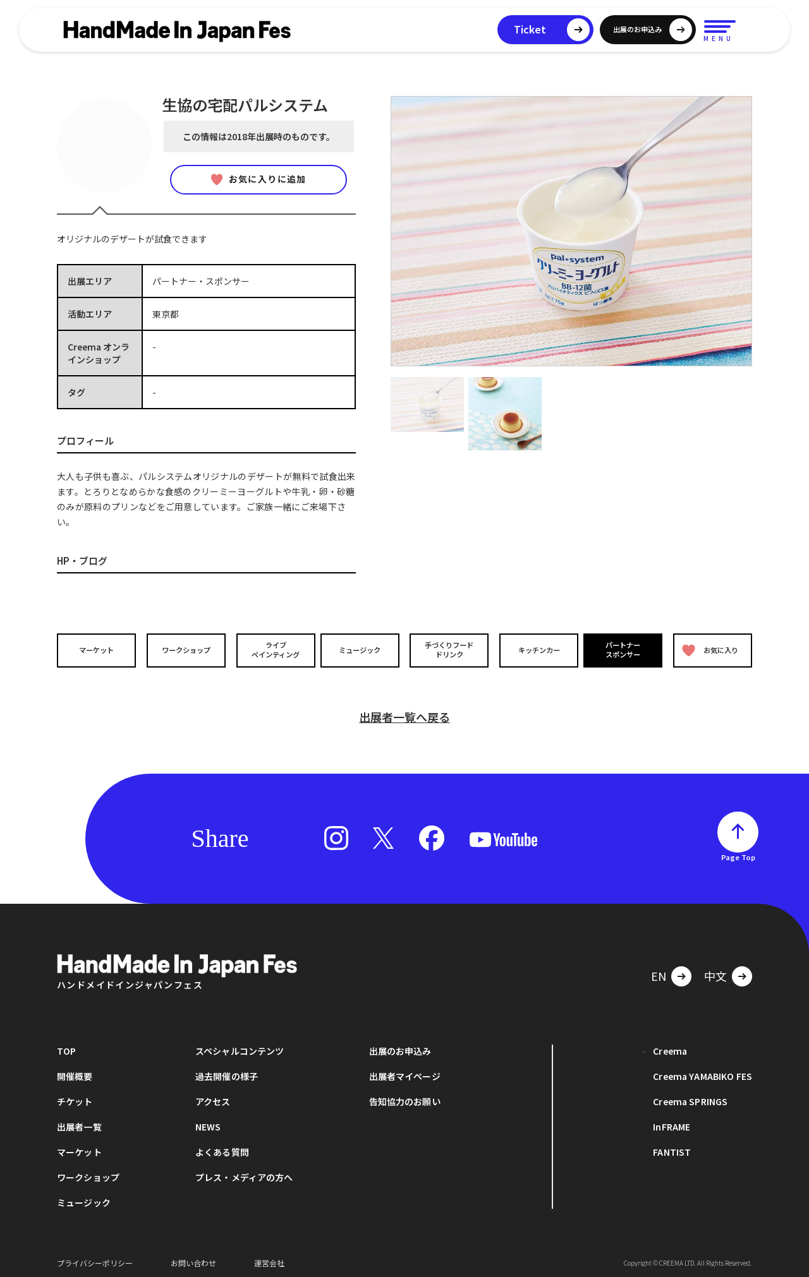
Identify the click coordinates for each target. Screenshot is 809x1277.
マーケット (97, 649)
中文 (715, 970)
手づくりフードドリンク (448, 650)
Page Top (738, 852)
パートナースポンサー (624, 650)
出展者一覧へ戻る (404, 711)
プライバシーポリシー (95, 1257)
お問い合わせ (193, 1257)
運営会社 (269, 1257)
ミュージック (361, 649)
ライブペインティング (272, 650)
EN (658, 970)
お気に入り (710, 650)
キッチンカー (536, 649)
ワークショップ (185, 649)
